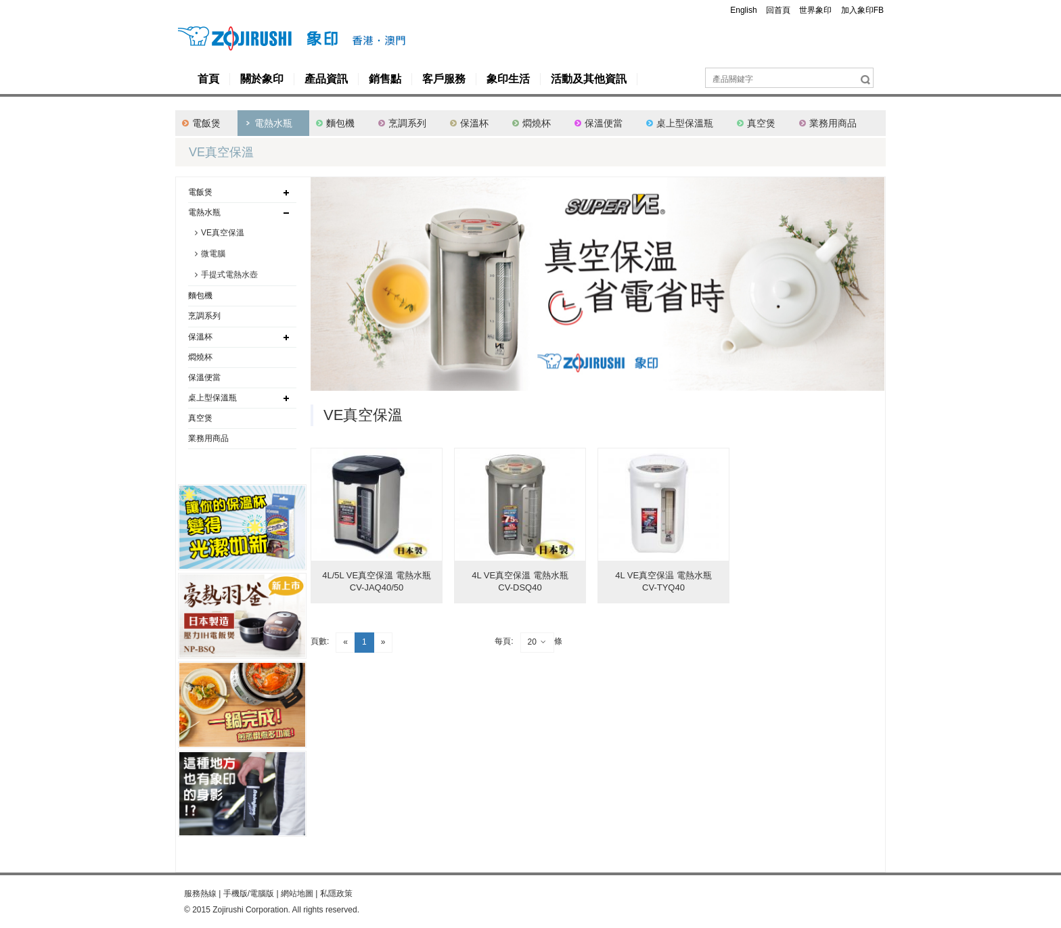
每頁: (504, 641)
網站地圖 (297, 893)
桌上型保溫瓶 (684, 123)
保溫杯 (474, 123)
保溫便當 (604, 123)
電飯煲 (206, 123)
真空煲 (761, 123)
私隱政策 (336, 893)
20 (537, 642)
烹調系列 (407, 123)
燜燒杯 (536, 123)
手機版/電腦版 (248, 893)
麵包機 (340, 123)
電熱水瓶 (273, 123)
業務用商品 (833, 123)
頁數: (320, 641)
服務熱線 (200, 893)
